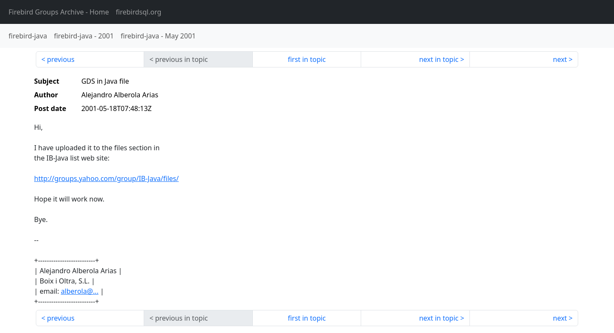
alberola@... (79, 291)
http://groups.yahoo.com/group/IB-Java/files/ (106, 178)
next (560, 59)
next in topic (438, 59)
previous (60, 59)
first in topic (307, 59)
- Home (59, 12)
